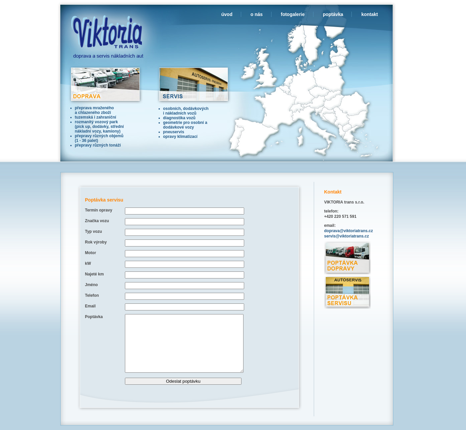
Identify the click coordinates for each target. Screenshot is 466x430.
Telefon (92, 295)
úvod (226, 14)
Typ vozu (93, 231)
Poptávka (94, 316)
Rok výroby (96, 242)
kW (88, 263)
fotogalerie (293, 14)
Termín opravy (98, 210)
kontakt (369, 14)
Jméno (91, 284)
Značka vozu (97, 220)
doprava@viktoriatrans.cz (348, 230)
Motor (90, 252)
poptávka (333, 14)
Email (90, 306)
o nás (256, 14)
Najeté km (94, 274)
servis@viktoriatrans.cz (346, 236)
